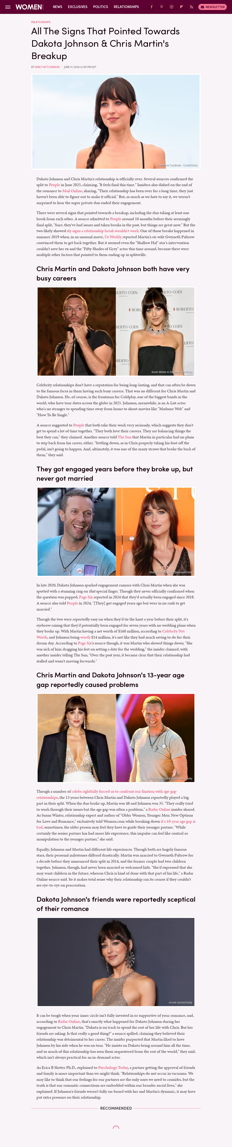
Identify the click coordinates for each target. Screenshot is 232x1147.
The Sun (124, 437)
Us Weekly (113, 237)
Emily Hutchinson (47, 67)
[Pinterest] (161, 7)
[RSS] (191, 7)
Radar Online (159, 809)
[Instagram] (171, 7)
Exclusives (78, 7)
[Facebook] (151, 7)
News (57, 7)
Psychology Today (113, 1067)
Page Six (86, 597)
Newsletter (213, 7)
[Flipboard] (181, 7)
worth (85, 637)
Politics (100, 7)
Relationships (126, 7)
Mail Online (72, 191)
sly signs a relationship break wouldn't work (103, 231)
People (54, 185)
